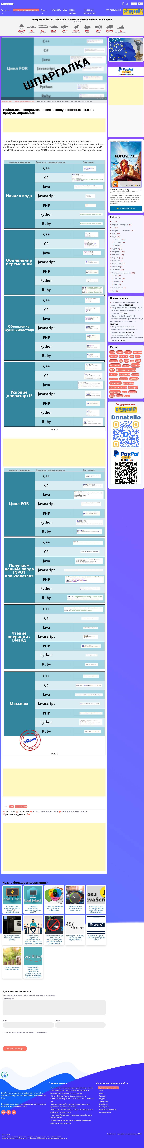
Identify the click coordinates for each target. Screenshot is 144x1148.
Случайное (116, 267)
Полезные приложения (90, 11)
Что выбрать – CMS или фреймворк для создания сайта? (75, 938)
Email (57, 1021)
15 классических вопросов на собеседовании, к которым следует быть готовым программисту (33, 939)
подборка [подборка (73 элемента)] (133, 387)
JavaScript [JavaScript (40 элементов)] (137, 352)
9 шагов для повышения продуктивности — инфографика (54, 908)
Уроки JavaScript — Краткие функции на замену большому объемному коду (96, 909)
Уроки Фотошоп (117, 288)
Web (11, 806)
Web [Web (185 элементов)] (138, 360)
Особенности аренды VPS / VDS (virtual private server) (96, 938)
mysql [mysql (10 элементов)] (132, 356)
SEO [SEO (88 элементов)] (126, 360)
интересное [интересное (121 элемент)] (115, 383)
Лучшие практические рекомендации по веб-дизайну (12, 938)
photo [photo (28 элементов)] (138, 356)
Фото (113, 291)
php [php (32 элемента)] (120, 361)
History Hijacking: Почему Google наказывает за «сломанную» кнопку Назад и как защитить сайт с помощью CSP (33, 972)
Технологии (116, 270)
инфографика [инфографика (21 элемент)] (128, 383)
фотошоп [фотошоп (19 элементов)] (119, 396)
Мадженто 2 (116, 255)
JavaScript (118, 278)
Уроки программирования (26, 10)
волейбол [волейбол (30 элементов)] (124, 379)
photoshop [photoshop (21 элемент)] (113, 361)
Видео (44, 10)
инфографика (21, 806)
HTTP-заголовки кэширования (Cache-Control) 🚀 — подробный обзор (12, 909)
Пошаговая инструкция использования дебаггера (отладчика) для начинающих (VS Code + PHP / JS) (54, 939)
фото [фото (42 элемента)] (112, 396)
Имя (5, 1021)
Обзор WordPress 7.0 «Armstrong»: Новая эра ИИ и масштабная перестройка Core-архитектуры (126, 310)
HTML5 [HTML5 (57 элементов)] (128, 352)
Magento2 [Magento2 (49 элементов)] (123, 356)
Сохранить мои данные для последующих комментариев (26, 1032)
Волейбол (117, 242)
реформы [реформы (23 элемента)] (132, 392)
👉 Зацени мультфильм (126, 208)
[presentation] (18, 1041)
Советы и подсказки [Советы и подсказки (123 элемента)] (126, 370)
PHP (115, 284)
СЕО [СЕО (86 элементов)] (112, 370)
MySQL (116, 281)
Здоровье (115, 249)
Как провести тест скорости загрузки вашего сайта (75, 908)
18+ (113, 222)
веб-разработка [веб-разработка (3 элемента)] (114, 379)
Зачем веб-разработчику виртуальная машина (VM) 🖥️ (33, 909)
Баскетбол (118, 239)
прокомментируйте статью (74, 811)
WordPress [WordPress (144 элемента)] (115, 365)
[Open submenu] (2, 13)
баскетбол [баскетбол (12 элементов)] (135, 375)
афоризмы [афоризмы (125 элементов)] (124, 374)
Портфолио (116, 261)
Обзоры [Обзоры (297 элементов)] (135, 365)
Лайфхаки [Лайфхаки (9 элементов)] (126, 366)
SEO (65, 9)
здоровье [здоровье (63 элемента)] (134, 378)
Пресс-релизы (72, 11)
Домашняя (7, 101)
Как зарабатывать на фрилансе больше (12, 968)
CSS (115, 275)
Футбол (117, 245)
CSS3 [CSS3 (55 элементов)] (112, 352)
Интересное (116, 252)
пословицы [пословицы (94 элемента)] (115, 391)
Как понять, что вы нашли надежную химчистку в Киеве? (72, 1088)
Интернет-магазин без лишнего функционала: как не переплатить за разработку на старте (123, 329)
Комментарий (8, 999)
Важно (114, 234)
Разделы (5, 10)
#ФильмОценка (113, 9)
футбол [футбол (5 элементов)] (127, 396)
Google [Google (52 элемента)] (120, 352)
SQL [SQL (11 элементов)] (132, 361)
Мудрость (56, 9)
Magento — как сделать (120, 225)
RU (134, 4)
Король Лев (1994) (119, 189)
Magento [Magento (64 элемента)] (113, 356)
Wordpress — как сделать (121, 231)
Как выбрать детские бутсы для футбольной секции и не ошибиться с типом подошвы (126, 337)
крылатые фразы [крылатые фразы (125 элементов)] (118, 387)
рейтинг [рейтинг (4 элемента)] (124, 392)
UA (140, 4)
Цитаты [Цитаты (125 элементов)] (113, 374)
